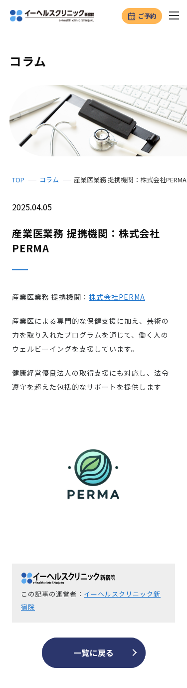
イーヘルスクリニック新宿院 (91, 600)
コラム (49, 179)
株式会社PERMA (117, 297)
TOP (18, 179)
